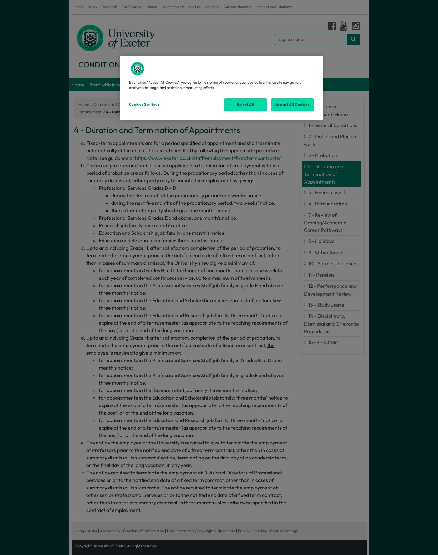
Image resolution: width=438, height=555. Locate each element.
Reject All (245, 104)
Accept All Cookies (292, 104)
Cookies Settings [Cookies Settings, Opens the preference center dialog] (144, 104)
